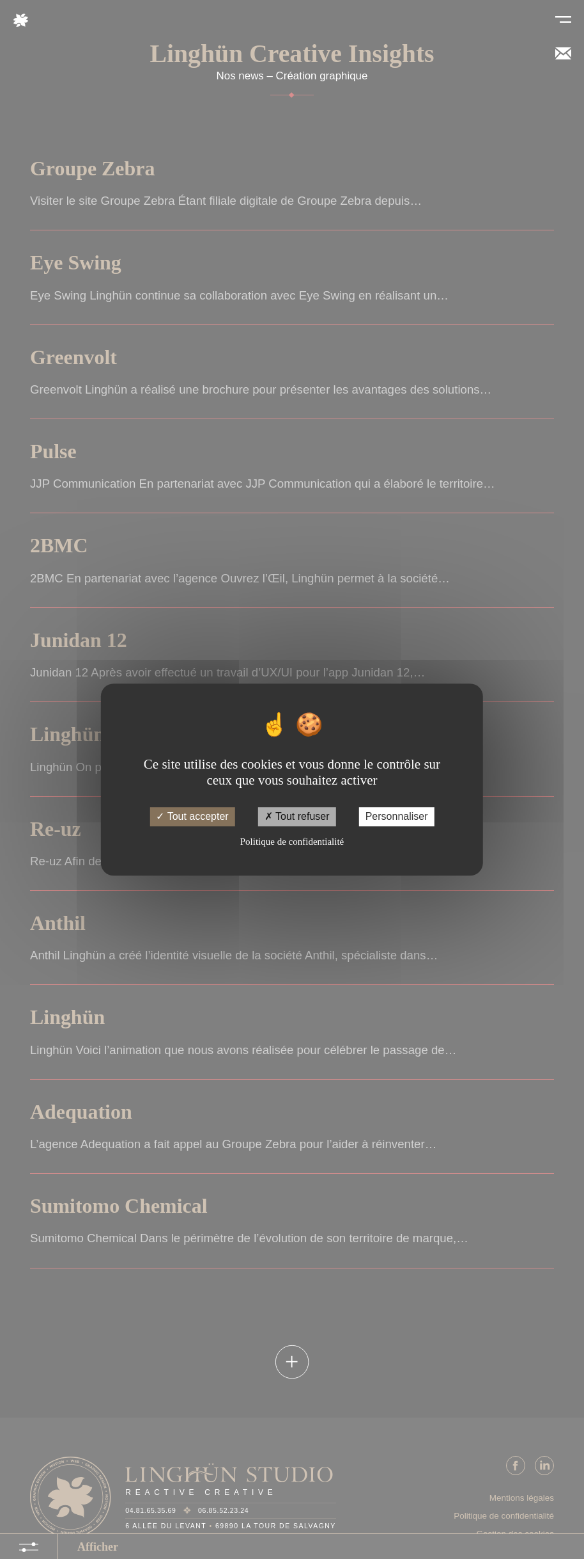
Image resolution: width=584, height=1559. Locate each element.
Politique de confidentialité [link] (292, 841)
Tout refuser (297, 816)
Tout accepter (192, 816)
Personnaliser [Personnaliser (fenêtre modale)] (396, 816)
